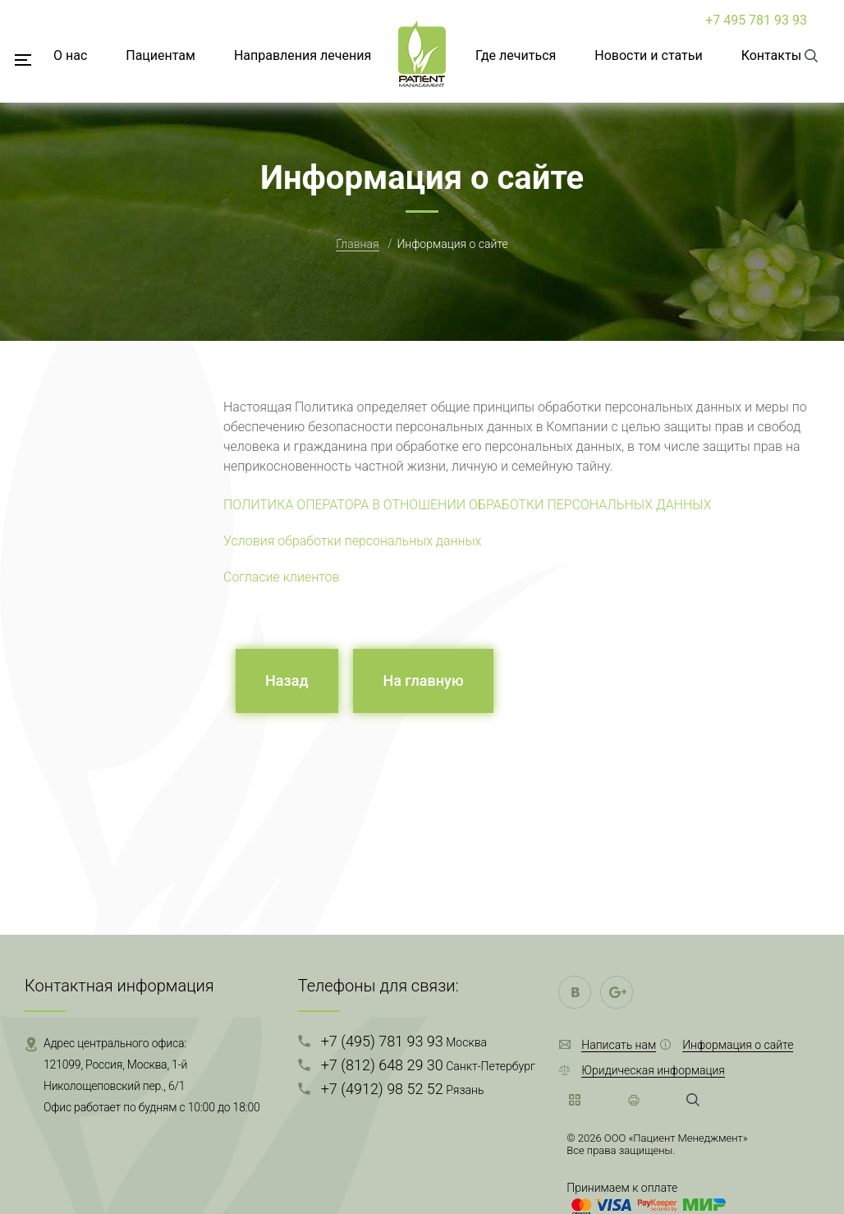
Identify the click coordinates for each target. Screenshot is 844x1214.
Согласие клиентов (281, 577)
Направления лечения (302, 55)
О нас (70, 55)
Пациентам (160, 55)
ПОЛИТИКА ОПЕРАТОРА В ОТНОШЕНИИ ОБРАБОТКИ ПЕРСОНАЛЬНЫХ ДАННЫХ (467, 505)
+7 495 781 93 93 (756, 20)
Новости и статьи (648, 55)
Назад (287, 680)
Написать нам (618, 1044)
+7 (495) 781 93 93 (404, 1041)
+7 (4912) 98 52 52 (402, 1088)
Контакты (771, 55)
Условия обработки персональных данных (352, 541)
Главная (357, 244)
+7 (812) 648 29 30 (428, 1065)
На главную (423, 680)
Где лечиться (515, 55)
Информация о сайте (737, 1044)
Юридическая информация (653, 1070)
